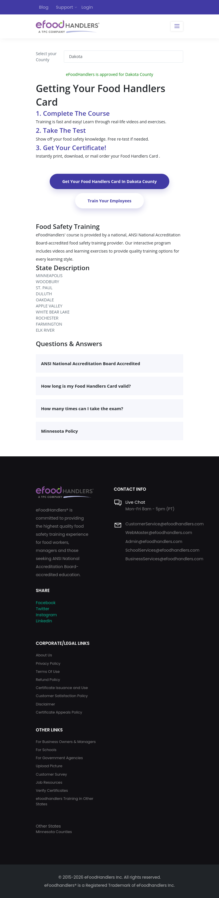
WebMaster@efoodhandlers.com (158, 532)
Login (87, 7)
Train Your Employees (109, 201)
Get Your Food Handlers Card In (109, 181)
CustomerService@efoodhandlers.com (164, 524)
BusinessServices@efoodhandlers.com (164, 559)
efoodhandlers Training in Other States (64, 801)
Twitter (42, 609)
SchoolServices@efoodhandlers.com (162, 550)
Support (64, 7)
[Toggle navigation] (176, 26)
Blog (44, 7)
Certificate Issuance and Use (62, 687)
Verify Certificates (52, 790)
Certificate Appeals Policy (59, 712)
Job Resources (49, 782)
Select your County (46, 56)
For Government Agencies (59, 757)
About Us (44, 655)
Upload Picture (49, 765)
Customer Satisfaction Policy (62, 695)
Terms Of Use (48, 671)
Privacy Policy (48, 663)
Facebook (45, 603)
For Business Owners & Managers (66, 741)
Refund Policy (48, 679)
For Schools (46, 749)
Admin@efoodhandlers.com (153, 541)
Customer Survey (51, 774)
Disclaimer (45, 704)
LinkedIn (44, 621)
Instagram (46, 615)
